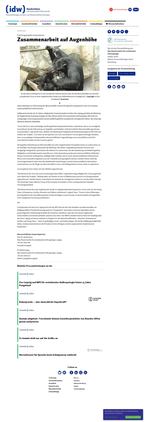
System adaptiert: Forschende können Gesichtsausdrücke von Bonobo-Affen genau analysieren (59, 320)
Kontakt (76, 386)
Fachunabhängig (96, 24)
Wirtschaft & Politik (78, 24)
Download (64, 99)
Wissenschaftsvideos (115, 24)
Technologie (12, 24)
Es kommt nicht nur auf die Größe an (38, 338)
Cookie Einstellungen (79, 389)
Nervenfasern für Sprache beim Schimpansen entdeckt (47, 355)
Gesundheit (46, 24)
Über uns (76, 378)
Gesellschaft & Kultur (29, 24)
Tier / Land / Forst (127, 74)
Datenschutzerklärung (80, 383)
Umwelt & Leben (61, 24)
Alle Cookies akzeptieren (133, 417)
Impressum (77, 381)
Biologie (112, 74)
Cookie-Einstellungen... (111, 417)
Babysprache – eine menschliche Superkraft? (43, 302)
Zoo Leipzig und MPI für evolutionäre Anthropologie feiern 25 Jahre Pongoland (55, 284)
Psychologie (113, 78)
